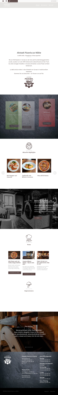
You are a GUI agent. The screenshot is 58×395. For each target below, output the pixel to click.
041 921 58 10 (13, 1)
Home (37, 5)
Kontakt (51, 5)
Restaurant (44, 5)
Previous (3, 24)
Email (25, 363)
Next (55, 24)
